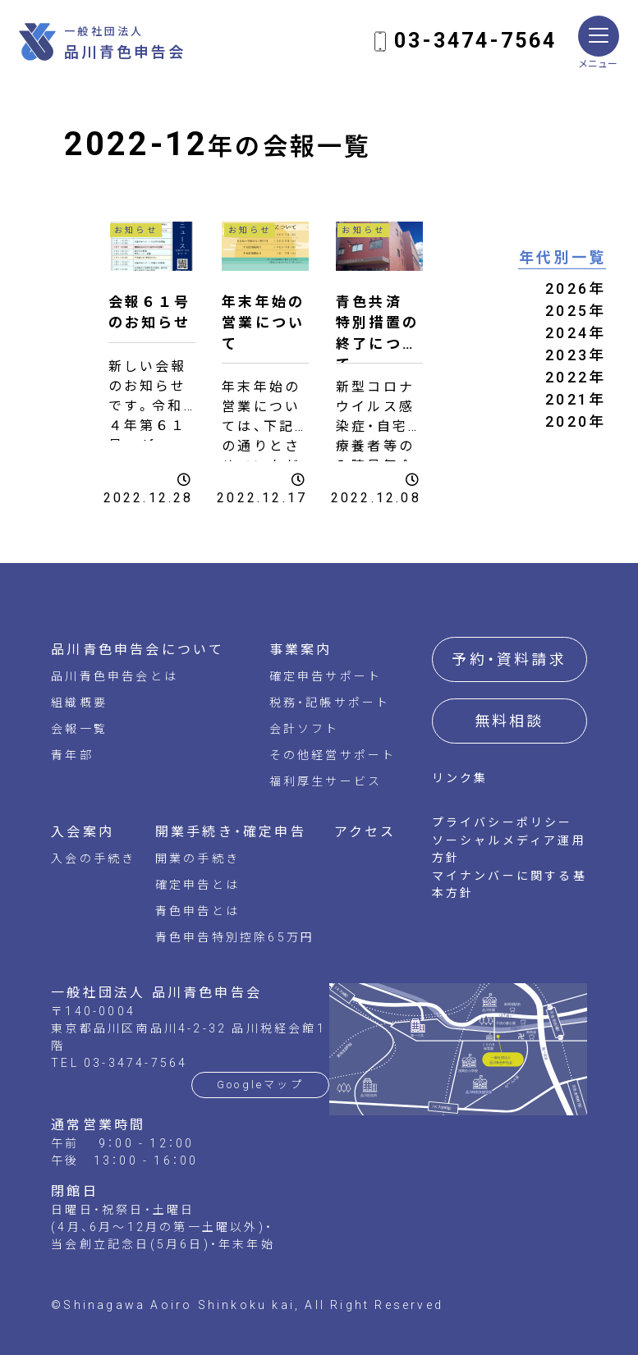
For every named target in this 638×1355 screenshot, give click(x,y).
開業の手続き (197, 858)
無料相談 (509, 721)
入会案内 (82, 832)
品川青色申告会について (137, 649)
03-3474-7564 (475, 41)
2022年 (575, 377)
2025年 (575, 310)
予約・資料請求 (509, 659)
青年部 (72, 755)
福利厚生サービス (326, 781)
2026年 (575, 288)
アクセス (365, 832)
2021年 (575, 399)
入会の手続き (93, 858)
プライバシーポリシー (502, 822)
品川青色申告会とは (114, 676)
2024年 (575, 332)
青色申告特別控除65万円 (234, 937)
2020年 (575, 421)
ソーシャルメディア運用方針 (509, 849)
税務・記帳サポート (330, 702)
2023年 (575, 355)
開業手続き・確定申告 (230, 832)
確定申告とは (197, 884)
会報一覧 (79, 728)
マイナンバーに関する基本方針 (509, 884)
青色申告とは (197, 911)
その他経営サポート (333, 755)
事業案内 (301, 649)
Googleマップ (260, 1084)
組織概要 (79, 702)
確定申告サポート (326, 676)
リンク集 (460, 778)
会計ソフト (304, 728)
